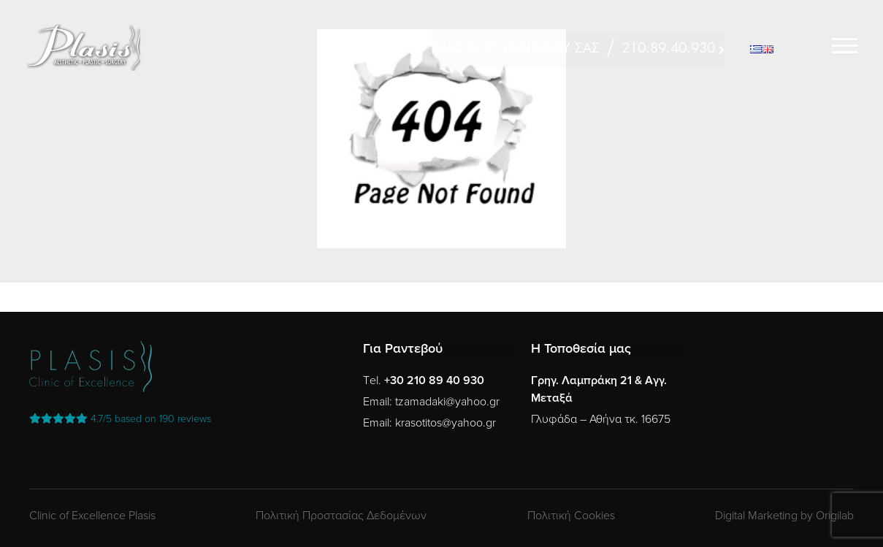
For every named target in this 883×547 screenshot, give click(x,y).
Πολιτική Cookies (571, 515)
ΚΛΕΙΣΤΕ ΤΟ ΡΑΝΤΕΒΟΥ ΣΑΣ (516, 49)
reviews (120, 419)
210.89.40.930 (668, 49)
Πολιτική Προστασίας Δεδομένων (341, 515)
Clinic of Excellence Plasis (92, 515)
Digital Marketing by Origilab (784, 515)
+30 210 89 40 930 (434, 380)
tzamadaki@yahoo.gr (447, 401)
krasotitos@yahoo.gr (445, 423)
